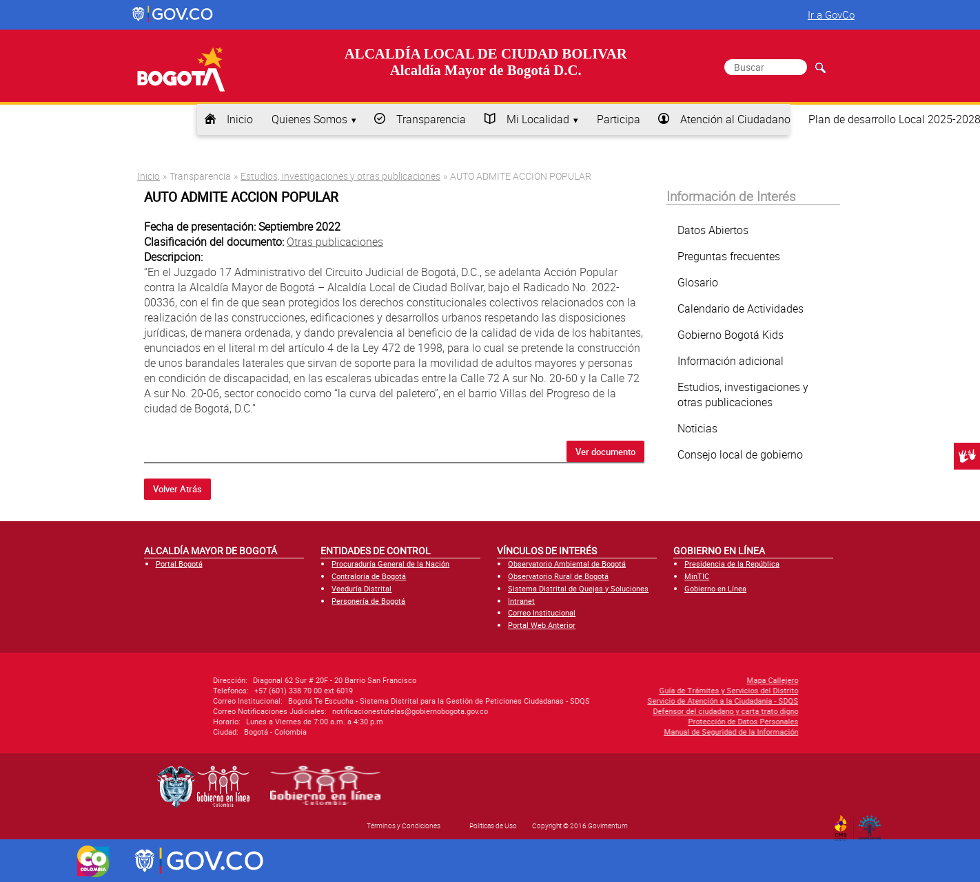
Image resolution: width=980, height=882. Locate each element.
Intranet (521, 601)
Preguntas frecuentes (728, 256)
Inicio (240, 119)
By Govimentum (872, 823)
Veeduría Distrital (361, 588)
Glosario (697, 282)
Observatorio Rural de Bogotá (558, 576)
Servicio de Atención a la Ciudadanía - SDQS (618, 700)
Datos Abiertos (712, 230)
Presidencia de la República (731, 563)
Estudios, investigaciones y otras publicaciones (340, 175)
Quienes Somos (309, 119)
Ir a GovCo (831, 14)
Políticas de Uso (493, 825)
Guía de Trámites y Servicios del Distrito (624, 690)
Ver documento (605, 451)
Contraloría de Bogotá (368, 576)
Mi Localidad (538, 119)
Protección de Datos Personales (639, 721)
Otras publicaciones (335, 241)
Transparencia (431, 119)
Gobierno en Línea (715, 588)
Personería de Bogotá (368, 601)
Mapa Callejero (668, 680)
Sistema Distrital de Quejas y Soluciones (578, 588)
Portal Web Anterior (541, 625)
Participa (618, 119)
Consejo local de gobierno (740, 454)
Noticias (697, 428)
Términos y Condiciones (403, 825)
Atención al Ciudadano (735, 119)
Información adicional (730, 360)
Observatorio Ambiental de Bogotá (567, 563)
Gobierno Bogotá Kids (730, 334)
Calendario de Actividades (740, 308)
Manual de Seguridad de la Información (627, 731)
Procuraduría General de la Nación (390, 563)
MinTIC (696, 576)
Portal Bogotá (179, 563)
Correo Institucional (541, 612)
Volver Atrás (177, 489)
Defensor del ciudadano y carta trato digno (621, 711)
